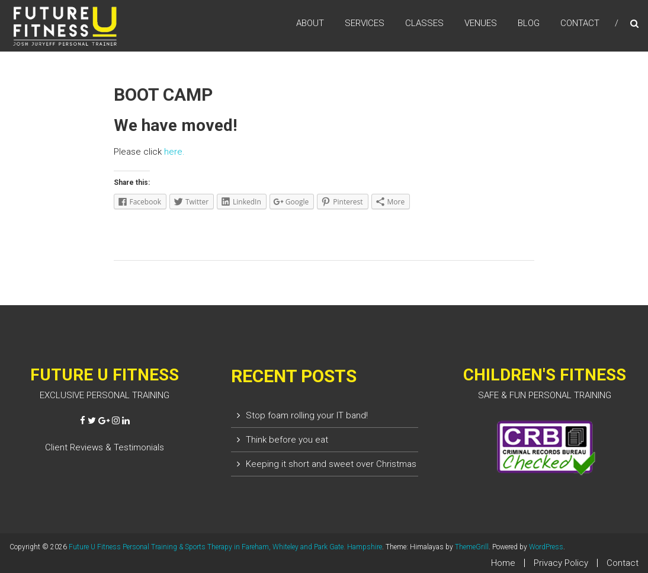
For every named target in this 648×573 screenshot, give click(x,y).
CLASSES (424, 23)
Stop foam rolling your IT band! (307, 415)
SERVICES (364, 23)
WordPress (546, 547)
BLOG (529, 23)
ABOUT (310, 23)
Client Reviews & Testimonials (104, 447)
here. (174, 151)
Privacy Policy (561, 563)
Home (503, 563)
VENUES (480, 23)
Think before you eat (287, 439)
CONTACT (579, 23)
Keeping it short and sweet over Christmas (331, 464)
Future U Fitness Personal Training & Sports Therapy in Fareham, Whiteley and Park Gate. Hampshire (225, 547)
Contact (623, 563)
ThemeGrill (472, 547)
